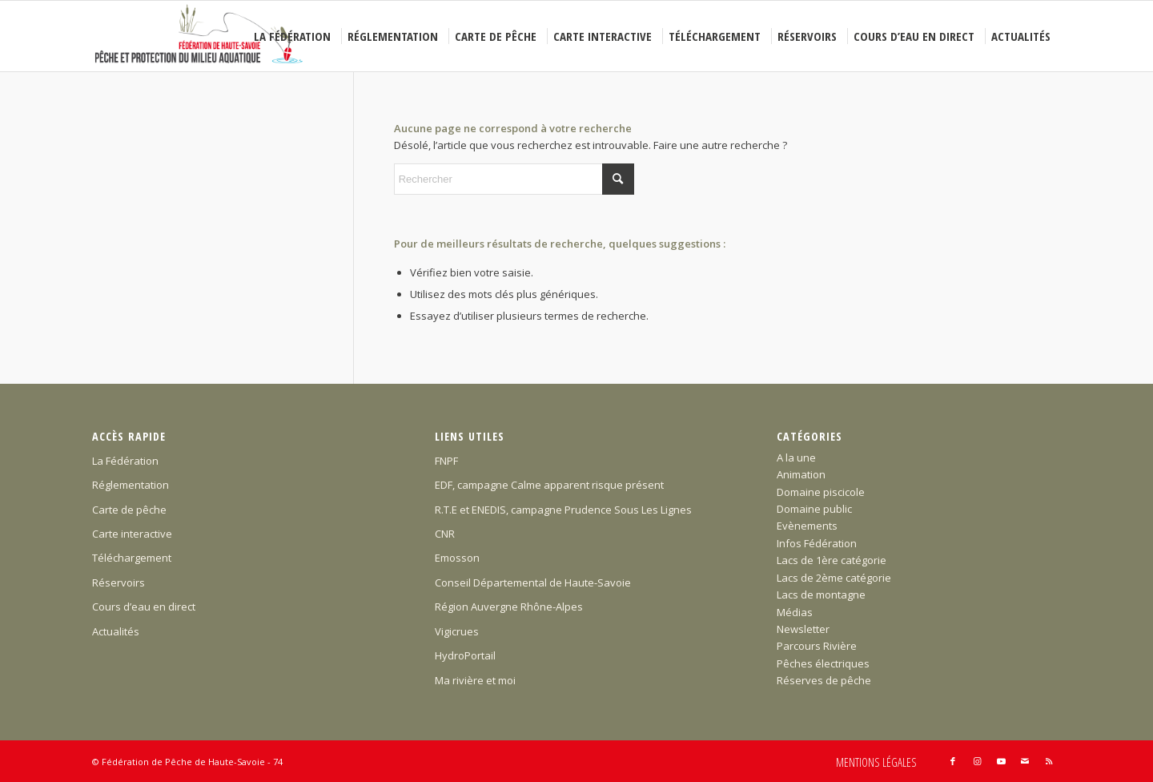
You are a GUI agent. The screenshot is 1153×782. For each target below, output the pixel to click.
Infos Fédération (817, 543)
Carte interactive (132, 533)
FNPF (446, 460)
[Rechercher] (514, 179)
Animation (801, 474)
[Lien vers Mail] (1025, 761)
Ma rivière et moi (475, 680)
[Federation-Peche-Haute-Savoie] (199, 36)
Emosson (457, 557)
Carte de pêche (129, 509)
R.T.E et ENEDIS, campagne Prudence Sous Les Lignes (563, 509)
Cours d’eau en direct (143, 606)
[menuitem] (294, 36)
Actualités (115, 631)
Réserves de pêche (824, 680)
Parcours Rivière (817, 646)
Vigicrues (457, 631)
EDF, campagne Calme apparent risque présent (549, 485)
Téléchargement (131, 557)
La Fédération (125, 460)
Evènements (807, 525)
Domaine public (814, 509)
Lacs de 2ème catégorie (834, 577)
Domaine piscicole (821, 492)
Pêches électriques (823, 663)
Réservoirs (118, 582)
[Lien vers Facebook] (953, 761)
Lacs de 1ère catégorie (831, 560)
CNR (445, 533)
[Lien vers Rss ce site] (1049, 761)
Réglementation (130, 485)
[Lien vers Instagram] (977, 761)
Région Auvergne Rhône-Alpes (509, 606)
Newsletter (803, 629)
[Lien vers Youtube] (1001, 761)
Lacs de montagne (821, 594)
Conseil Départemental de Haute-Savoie (533, 582)
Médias (795, 612)
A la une (796, 457)
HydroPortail (465, 655)
